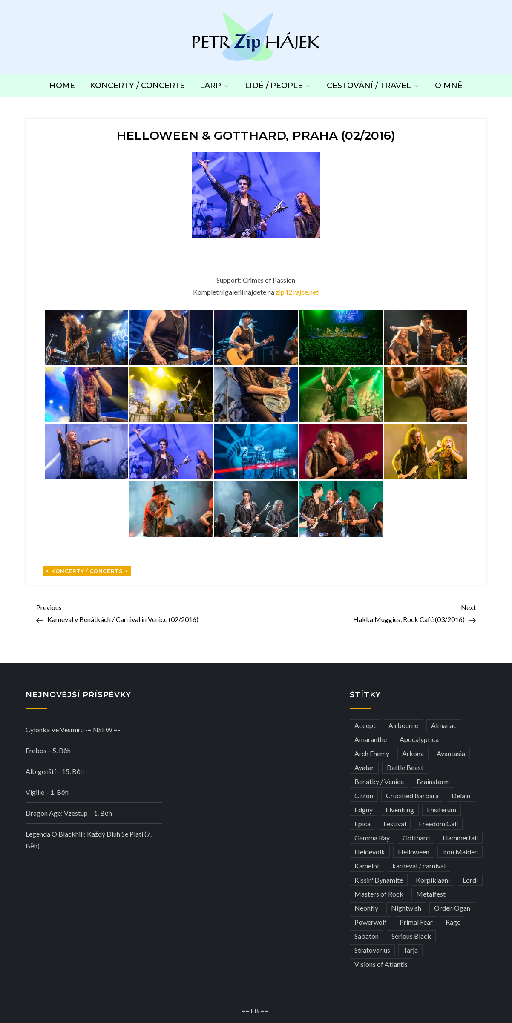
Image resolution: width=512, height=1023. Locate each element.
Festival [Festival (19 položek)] (394, 824)
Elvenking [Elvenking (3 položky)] (399, 809)
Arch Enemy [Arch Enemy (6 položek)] (371, 753)
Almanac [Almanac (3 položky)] (444, 725)
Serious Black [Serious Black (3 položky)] (411, 936)
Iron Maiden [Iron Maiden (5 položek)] (460, 852)
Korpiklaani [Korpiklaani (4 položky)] (433, 880)
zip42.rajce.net (297, 292)
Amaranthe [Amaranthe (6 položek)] (370, 739)
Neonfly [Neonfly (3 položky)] (366, 908)
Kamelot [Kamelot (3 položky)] (367, 866)
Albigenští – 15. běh (55, 771)
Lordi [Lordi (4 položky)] (470, 880)
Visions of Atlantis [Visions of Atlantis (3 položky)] (381, 964)
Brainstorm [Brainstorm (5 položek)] (433, 781)
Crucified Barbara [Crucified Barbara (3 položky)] (412, 795)
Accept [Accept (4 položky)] (365, 725)
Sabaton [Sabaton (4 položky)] (366, 936)
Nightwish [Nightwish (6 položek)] (406, 908)
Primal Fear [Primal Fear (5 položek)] (416, 922)
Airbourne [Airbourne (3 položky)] (403, 725)
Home (62, 85)
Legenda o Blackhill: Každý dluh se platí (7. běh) (89, 840)
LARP (215, 85)
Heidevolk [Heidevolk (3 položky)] (369, 852)
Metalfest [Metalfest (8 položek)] (431, 894)
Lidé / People (278, 85)
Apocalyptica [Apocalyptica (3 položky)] (419, 739)
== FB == (255, 1010)
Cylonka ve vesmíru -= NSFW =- (73, 729)
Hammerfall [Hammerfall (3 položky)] (460, 838)
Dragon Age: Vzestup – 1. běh (69, 813)
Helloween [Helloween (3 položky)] (413, 852)
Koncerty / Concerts (137, 85)
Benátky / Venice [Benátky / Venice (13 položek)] (379, 781)
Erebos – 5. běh (48, 750)
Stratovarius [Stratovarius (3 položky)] (372, 950)
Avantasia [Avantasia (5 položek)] (451, 753)
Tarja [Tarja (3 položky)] (410, 950)
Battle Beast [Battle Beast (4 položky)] (405, 767)
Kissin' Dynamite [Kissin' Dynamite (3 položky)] (378, 880)
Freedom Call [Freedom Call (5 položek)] (438, 824)
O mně (449, 85)
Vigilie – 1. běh (47, 792)
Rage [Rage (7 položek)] (453, 922)
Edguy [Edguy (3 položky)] (363, 809)
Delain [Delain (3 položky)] (461, 795)
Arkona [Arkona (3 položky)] (413, 753)
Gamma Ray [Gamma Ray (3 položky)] (372, 838)
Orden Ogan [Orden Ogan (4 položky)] (452, 908)
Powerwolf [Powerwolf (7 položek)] (370, 922)
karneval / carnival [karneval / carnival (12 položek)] (419, 866)
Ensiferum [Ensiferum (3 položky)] (441, 809)
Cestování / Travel (373, 85)
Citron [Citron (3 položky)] (363, 795)
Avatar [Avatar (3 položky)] (364, 767)
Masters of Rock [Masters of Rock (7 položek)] (378, 894)
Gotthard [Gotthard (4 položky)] (416, 838)
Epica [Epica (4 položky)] (362, 824)
